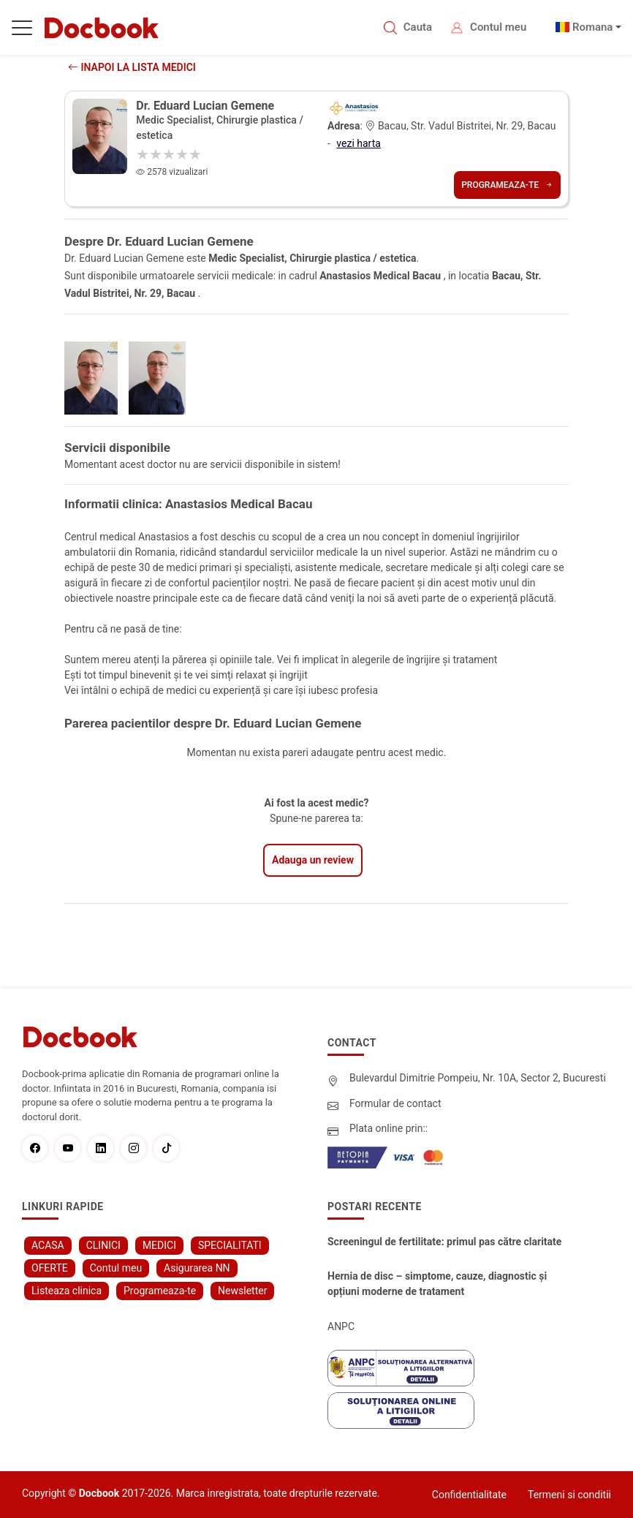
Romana (592, 27)
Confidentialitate (469, 1494)
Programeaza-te (507, 185)
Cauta (417, 27)
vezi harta (358, 143)
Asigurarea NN (197, 1268)
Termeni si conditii (569, 1494)
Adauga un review (313, 860)
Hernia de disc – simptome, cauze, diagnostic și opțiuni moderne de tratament (437, 1283)
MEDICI (159, 1245)
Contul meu (498, 27)
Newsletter (242, 1290)
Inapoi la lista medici (132, 67)
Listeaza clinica (66, 1290)
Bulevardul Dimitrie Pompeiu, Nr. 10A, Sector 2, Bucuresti (477, 1078)
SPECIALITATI (230, 1245)
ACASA (47, 1245)
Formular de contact (395, 1103)
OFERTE (49, 1268)
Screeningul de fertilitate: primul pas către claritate (444, 1241)
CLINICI (103, 1245)
